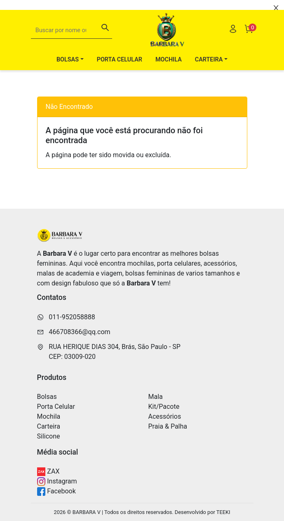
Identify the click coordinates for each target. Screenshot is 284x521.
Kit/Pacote (164, 406)
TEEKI (223, 512)
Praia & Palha (168, 426)
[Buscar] (105, 29)
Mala (155, 397)
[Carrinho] (248, 30)
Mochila (168, 59)
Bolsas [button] (67, 59)
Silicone (48, 436)
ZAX (48, 471)
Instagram (57, 481)
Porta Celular (119, 59)
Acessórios (164, 416)
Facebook (56, 491)
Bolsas (47, 397)
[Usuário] (232, 30)
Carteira (48, 426)
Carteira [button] (209, 59)
